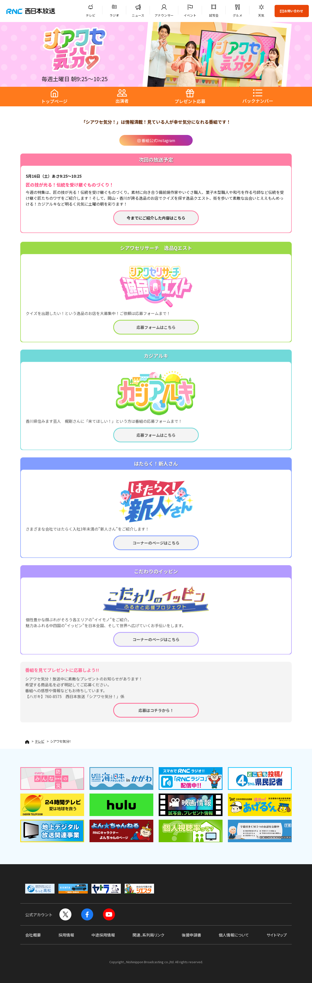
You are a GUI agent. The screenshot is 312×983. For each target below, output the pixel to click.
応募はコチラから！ (156, 713)
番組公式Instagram (156, 140)
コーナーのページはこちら (156, 545)
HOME (27, 742)
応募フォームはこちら (156, 330)
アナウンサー (164, 15)
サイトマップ (277, 935)
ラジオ (114, 15)
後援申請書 (191, 935)
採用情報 (66, 935)
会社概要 (33, 935)
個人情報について (234, 935)
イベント (190, 15)
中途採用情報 (103, 935)
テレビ (90, 15)
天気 (261, 15)
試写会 (214, 15)
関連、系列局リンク (148, 935)
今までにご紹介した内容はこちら (156, 218)
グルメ (237, 15)
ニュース (138, 15)
